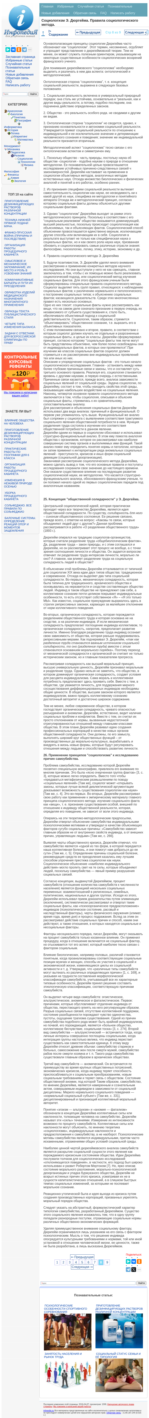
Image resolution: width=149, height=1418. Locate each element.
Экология (20, 181)
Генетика (19, 117)
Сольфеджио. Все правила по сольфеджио (18, 508)
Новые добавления (20, 74)
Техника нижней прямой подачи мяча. (17, 223)
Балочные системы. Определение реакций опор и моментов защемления (20, 524)
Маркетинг (20, 136)
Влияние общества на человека (19, 422)
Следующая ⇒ (136, 32)
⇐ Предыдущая (88, 32)
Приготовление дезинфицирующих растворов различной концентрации (19, 207)
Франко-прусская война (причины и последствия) (18, 235)
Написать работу (18, 85)
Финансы (13, 174)
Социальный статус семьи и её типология (118, 1355)
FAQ (9, 81)
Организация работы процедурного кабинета (15, 250)
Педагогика (18, 152)
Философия (11, 171)
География (24, 120)
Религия (19, 155)
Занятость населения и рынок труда (63, 1355)
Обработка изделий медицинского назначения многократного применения (19, 299)
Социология (25, 158)
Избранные (65, 6)
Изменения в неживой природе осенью (18, 483)
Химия (15, 177)
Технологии (28, 161)
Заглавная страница (20, 56)
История (12, 130)
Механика (13, 149)
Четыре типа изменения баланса (19, 325)
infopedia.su (48, 1411)
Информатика (13, 127)
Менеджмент (12, 146)
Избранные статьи (19, 60)
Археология (14, 111)
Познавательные (120, 6)
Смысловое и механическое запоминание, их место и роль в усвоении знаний (18, 267)
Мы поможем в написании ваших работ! (20, 394)
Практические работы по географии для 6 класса (16, 453)
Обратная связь (17, 78)
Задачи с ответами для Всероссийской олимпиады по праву (19, 338)
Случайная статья (19, 64)
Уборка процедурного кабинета (15, 496)
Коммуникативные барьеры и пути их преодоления (19, 283)
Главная (47, 6)
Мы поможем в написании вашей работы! (72, 1406)
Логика (15, 133)
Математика (25, 139)
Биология (17, 114)
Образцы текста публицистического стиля (20, 314)
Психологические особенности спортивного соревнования (65, 1308)
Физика (28, 165)
